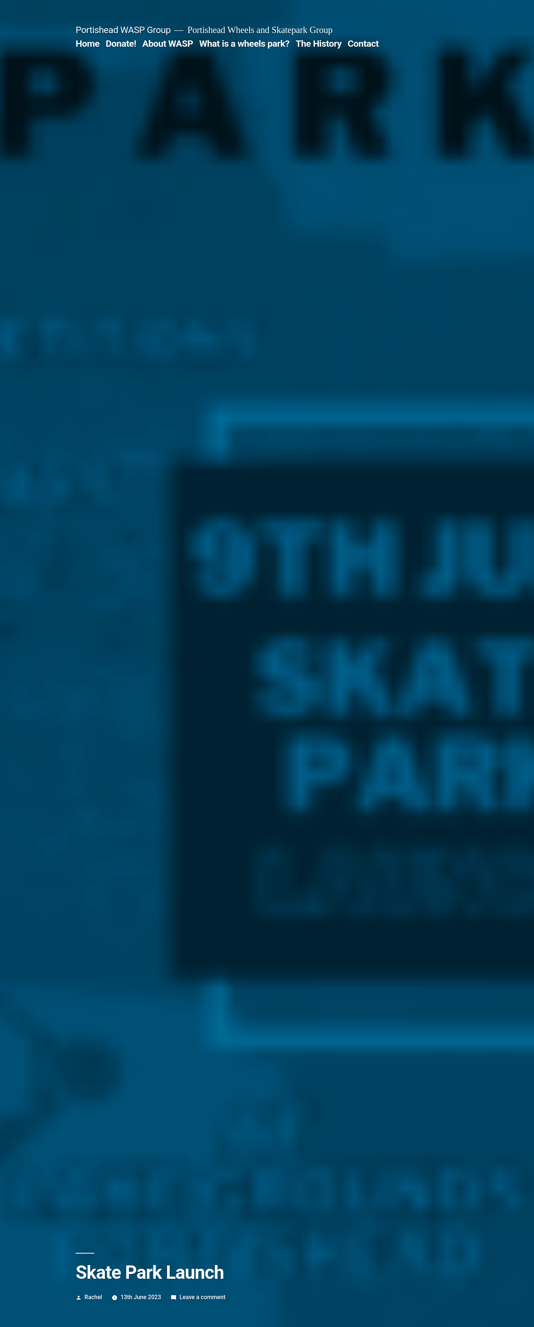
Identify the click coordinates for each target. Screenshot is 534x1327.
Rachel (93, 1297)
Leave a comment (202, 1297)
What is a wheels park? (244, 43)
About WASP (167, 43)
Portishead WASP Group (123, 29)
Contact (363, 43)
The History (319, 43)
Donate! (121, 43)
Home (87, 43)
